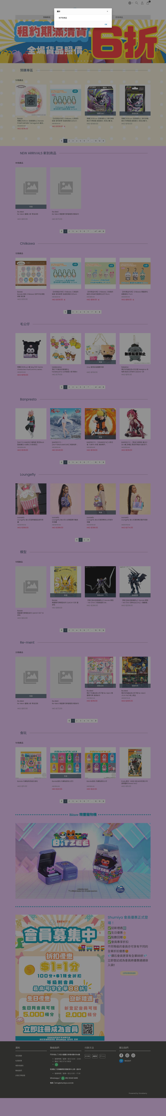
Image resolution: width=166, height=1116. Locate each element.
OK (106, 24)
